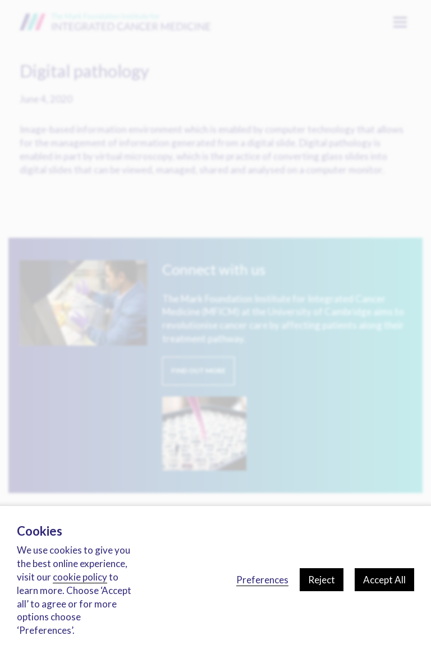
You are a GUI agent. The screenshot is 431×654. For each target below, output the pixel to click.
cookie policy (80, 577)
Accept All (384, 580)
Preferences (262, 580)
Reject (321, 580)
